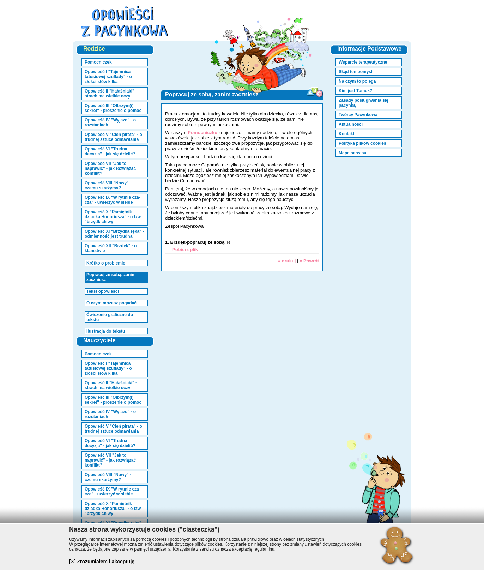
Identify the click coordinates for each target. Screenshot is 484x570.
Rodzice (94, 49)
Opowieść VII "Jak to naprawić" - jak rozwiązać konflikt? (110, 168)
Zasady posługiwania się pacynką (363, 103)
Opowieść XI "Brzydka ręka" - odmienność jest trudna (114, 234)
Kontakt (347, 133)
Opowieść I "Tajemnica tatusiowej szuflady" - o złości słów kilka (108, 76)
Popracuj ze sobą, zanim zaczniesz (110, 277)
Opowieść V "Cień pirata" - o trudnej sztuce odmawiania (113, 137)
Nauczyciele (99, 340)
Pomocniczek (98, 62)
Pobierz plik (185, 249)
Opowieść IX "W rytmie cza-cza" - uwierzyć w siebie (112, 200)
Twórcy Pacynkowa (358, 114)
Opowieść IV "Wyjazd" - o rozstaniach (110, 122)
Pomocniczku (202, 132)
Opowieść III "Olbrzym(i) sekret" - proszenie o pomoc (113, 108)
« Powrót (309, 260)
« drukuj (287, 260)
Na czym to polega (357, 81)
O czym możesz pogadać (111, 303)
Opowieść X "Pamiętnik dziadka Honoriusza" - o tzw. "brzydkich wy (113, 216)
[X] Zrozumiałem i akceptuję (101, 561)
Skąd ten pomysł (355, 71)
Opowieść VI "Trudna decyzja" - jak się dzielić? (110, 151)
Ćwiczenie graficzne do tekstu (109, 317)
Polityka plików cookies (362, 143)
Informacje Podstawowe (369, 49)
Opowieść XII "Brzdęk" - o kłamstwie (111, 248)
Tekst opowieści (102, 291)
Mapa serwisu (353, 152)
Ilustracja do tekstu (105, 331)
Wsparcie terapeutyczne (363, 62)
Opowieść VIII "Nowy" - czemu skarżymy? (108, 185)
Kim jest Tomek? (355, 90)
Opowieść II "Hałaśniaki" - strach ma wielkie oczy (111, 94)
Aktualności (351, 124)
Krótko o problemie (105, 263)
